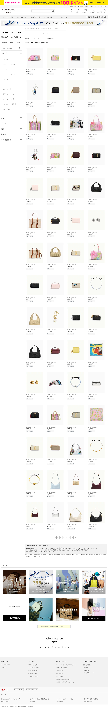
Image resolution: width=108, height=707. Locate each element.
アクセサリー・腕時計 (12, 104)
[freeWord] (11, 48)
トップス (12, 59)
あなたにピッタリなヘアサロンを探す (11, 694)
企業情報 (3, 702)
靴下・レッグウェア (12, 94)
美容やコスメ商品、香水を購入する (39, 694)
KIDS (18, 42)
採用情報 (30, 702)
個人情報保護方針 (12, 702)
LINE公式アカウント (88, 668)
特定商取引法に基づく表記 (63, 675)
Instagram (86, 666)
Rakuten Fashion (5, 660)
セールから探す (32, 669)
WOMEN (4, 42)
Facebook (85, 663)
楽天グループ (93, 6)
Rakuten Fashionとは (62, 663)
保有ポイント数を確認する (91, 694)
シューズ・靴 (12, 89)
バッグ (12, 84)
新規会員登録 (87, 660)
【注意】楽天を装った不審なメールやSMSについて (54, 622)
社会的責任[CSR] (22, 702)
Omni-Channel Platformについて (65, 677)
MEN (11, 42)
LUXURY (32, 29)
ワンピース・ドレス (12, 74)
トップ (27, 29)
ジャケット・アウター (12, 64)
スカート (12, 79)
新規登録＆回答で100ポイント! (79, 6)
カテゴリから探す (33, 666)
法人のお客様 (59, 672)
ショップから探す (33, 663)
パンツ (12, 69)
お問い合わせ (59, 669)
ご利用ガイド (59, 666)
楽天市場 (103, 6)
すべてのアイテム (33, 672)
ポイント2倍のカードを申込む (65, 694)
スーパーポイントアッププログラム (66, 660)
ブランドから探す (33, 660)
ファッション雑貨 (12, 99)
